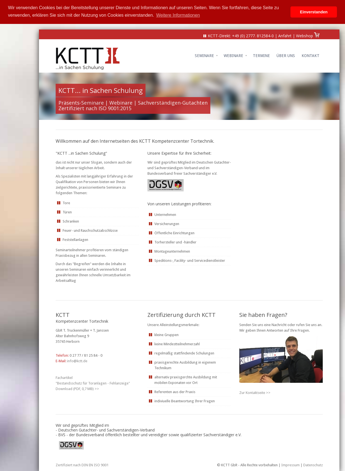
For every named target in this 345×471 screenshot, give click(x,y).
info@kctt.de (77, 360)
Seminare (206, 55)
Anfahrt (285, 35)
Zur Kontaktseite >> (254, 392)
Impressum (290, 464)
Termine (261, 55)
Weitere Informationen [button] (178, 15)
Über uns (286, 55)
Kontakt (310, 55)
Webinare (235, 55)
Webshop (305, 35)
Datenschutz (313, 464)
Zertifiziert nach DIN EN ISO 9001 (82, 464)
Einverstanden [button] (313, 12)
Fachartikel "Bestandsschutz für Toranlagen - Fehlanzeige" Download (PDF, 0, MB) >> (93, 382)
